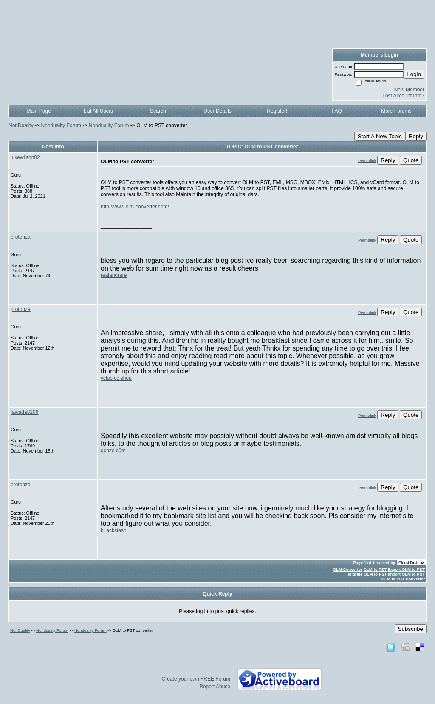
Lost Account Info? (403, 96)
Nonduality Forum (61, 125)
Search (158, 111)
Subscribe (410, 629)
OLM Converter (347, 569)
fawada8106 (24, 412)
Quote (410, 160)
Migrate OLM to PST (367, 574)
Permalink (367, 160)
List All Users (98, 111)
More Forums (396, 111)
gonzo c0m (113, 450)
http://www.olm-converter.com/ (135, 207)
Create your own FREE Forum (196, 679)
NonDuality (21, 125)
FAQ (337, 111)
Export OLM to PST (406, 569)
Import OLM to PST (406, 574)
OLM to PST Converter (403, 578)
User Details (217, 111)
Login (414, 74)
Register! (277, 111)
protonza (21, 237)
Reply (416, 136)
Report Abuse (214, 687)
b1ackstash (114, 530)
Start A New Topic (380, 136)
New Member (409, 90)
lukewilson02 (25, 157)
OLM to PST (375, 569)
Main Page (38, 111)
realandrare (114, 275)
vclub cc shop (116, 378)
